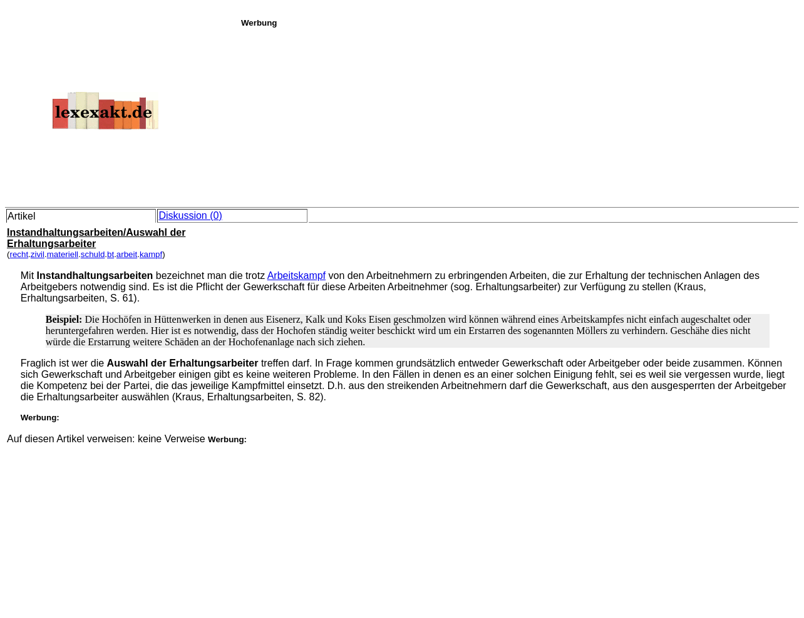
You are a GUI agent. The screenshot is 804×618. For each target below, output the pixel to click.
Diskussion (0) (190, 215)
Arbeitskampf (296, 275)
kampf (151, 254)
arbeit (126, 254)
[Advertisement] (519, 115)
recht (18, 254)
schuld (93, 254)
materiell (62, 254)
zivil (37, 254)
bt (110, 254)
